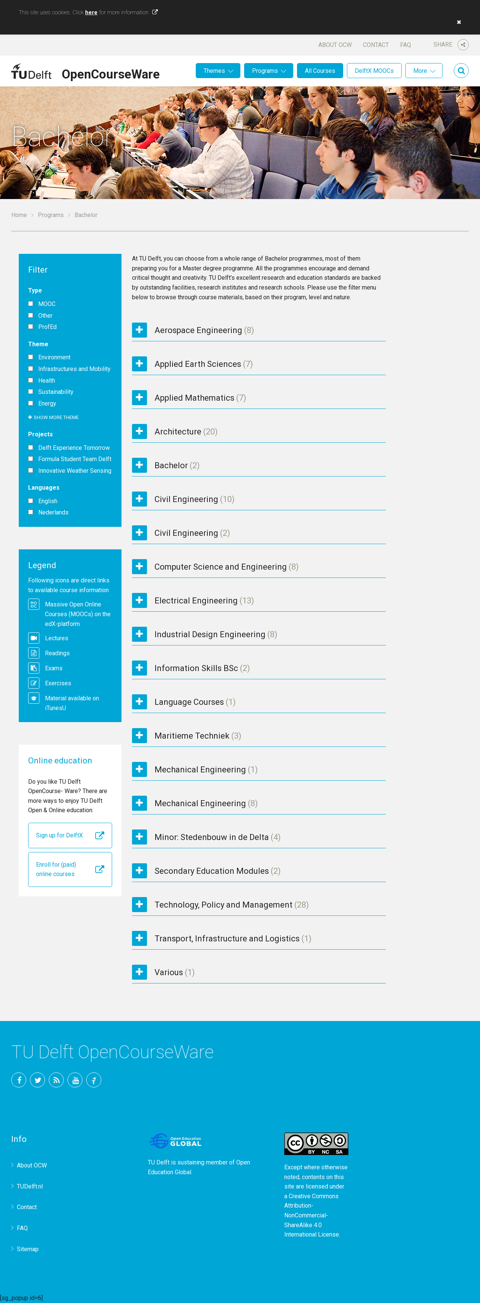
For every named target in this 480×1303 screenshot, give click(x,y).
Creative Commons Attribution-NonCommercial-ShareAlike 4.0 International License (311, 1215)
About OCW (335, 44)
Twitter (37, 1079)
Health (46, 381)
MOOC (47, 304)
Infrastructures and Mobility (74, 369)
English (47, 501)
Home (19, 215)
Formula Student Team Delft (74, 459)
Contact (376, 44)
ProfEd (47, 327)
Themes (214, 70)
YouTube (75, 1079)
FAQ (405, 44)
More (420, 70)
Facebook (18, 1079)
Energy (47, 404)
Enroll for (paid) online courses (56, 869)
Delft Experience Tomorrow (74, 448)
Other (45, 316)
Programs (265, 70)
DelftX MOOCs (374, 70)
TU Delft (93, 1079)
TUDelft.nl (30, 1186)
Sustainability (56, 392)
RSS (56, 1079)
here (91, 12)
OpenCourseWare (111, 73)
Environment (54, 357)
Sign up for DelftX (59, 835)
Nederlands (53, 513)
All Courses (320, 70)
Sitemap (28, 1249)
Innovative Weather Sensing (74, 471)
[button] (457, 22)
